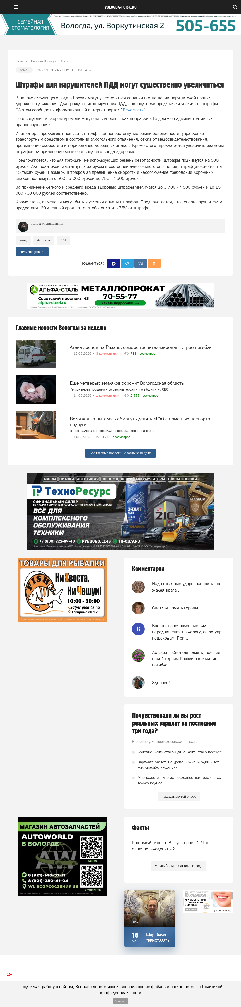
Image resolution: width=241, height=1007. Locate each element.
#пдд (23, 240)
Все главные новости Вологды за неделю (120, 453)
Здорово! (161, 682)
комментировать (32, 252)
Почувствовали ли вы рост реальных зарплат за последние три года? (174, 723)
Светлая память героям (175, 607)
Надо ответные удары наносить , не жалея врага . (186, 586)
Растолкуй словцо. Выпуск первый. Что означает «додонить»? (170, 845)
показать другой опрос (179, 796)
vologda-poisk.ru (121, 7)
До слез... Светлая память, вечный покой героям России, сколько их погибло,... (186, 658)
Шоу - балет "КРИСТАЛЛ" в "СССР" (158, 940)
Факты (140, 828)
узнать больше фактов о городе (178, 866)
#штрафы (44, 240)
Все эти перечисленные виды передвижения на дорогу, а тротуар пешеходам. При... (186, 632)
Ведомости (133, 109)
